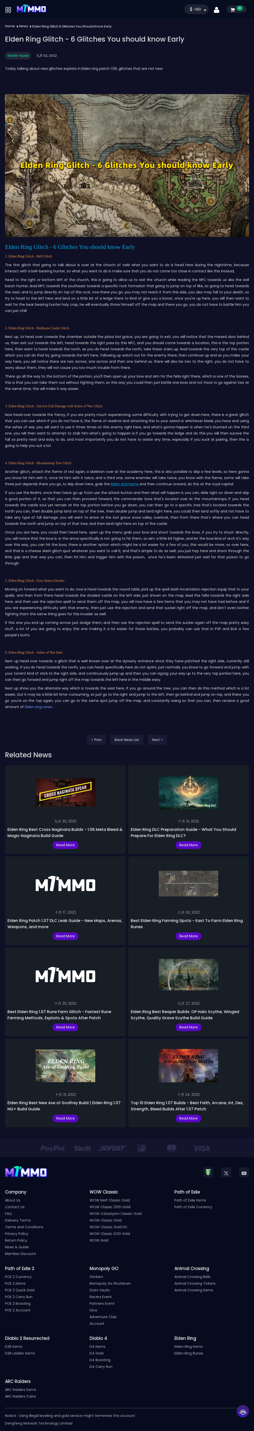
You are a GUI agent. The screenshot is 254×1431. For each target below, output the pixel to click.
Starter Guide (18, 55)
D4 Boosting (100, 1359)
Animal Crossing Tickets (195, 1283)
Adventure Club (103, 1316)
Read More (65, 845)
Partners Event (102, 1303)
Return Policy (16, 1240)
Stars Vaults (100, 1290)
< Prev (96, 739)
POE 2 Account (18, 1310)
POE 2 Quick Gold (19, 1290)
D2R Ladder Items (20, 1353)
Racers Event (101, 1296)
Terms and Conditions (24, 1227)
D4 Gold (96, 1353)
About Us (12, 1200)
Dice (93, 1310)
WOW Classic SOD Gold (110, 1233)
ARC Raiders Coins (20, 1396)
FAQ (8, 1213)
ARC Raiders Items (20, 1389)
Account (97, 1323)
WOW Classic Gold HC (108, 1227)
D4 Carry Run (101, 1366)
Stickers (96, 1276)
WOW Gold (99, 1240)
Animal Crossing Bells (192, 1276)
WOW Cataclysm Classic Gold (116, 1213)
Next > (157, 739)
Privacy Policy (16, 1233)
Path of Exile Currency (193, 1206)
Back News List (127, 739)
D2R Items (13, 1346)
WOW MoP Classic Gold (110, 1200)
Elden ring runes (38, 706)
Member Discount (20, 1253)
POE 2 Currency (18, 1276)
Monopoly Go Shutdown (110, 1283)
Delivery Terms (18, 1220)
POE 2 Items (15, 1283)
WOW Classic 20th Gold (110, 1206)
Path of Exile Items (190, 1200)
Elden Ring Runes (188, 1353)
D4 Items (97, 1346)
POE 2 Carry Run (18, 1296)
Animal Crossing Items (193, 1290)
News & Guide (17, 1247)
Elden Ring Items (188, 1346)
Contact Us (15, 1206)
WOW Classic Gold (106, 1220)
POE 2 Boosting (18, 1303)
